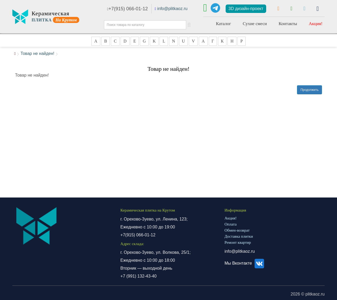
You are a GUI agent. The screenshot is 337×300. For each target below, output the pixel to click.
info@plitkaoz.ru (172, 8)
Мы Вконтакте (245, 263)
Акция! (316, 23)
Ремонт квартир (238, 242)
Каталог (223, 23)
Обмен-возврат (237, 230)
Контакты (288, 23)
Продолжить (309, 90)
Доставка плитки (239, 236)
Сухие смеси (255, 23)
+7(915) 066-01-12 (127, 8)
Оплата (231, 224)
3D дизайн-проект (246, 8)
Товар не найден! (37, 53)
